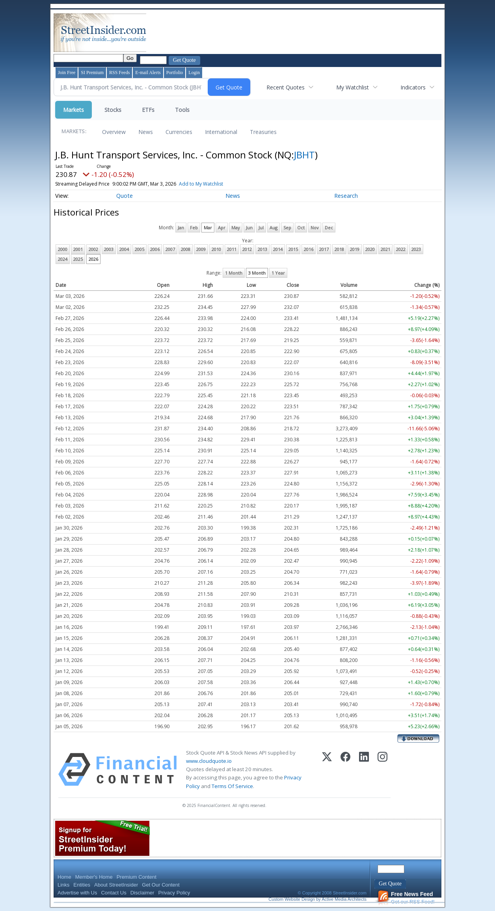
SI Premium (92, 72)
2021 (385, 249)
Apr (221, 228)
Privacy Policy (174, 893)
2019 (354, 249)
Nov (315, 228)
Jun (249, 228)
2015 (293, 249)
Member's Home (94, 877)
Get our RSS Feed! (405, 898)
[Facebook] (345, 769)
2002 (93, 249)
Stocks (112, 109)
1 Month (233, 273)
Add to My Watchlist (214, 183)
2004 (124, 249)
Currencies (179, 132)
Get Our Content (160, 885)
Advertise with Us (77, 893)
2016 (308, 249)
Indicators (413, 87)
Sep (287, 228)
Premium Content (136, 877)
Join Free (66, 72)
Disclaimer (142, 893)
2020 (370, 249)
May (235, 228)
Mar (208, 228)
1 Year (278, 273)
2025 (78, 259)
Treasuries (263, 132)
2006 (155, 249)
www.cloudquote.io (209, 760)
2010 (216, 249)
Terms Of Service (232, 786)
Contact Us (113, 893)
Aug (273, 228)
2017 (324, 249)
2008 (185, 249)
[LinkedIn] (364, 769)
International (221, 132)
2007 (170, 249)
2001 (78, 249)
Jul (261, 228)
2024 (62, 259)
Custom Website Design (291, 899)
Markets (73, 109)
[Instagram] (382, 769)
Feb (194, 228)
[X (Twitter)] (327, 769)
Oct (301, 228)
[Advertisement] (291, 32)
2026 (93, 259)
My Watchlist (352, 87)
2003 (109, 249)
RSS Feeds (119, 72)
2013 (262, 249)
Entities (81, 885)
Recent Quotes (285, 87)
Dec (329, 228)
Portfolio (174, 72)
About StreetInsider (116, 885)
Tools (182, 109)
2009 (201, 249)
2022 (401, 249)
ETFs (148, 109)
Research (346, 195)
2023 (416, 249)
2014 (278, 249)
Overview (114, 132)
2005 (139, 249)
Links (63, 885)
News (145, 132)
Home (64, 877)
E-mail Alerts (147, 72)
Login (194, 72)
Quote (124, 195)
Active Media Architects (344, 899)
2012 (247, 249)
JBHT (304, 154)
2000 (62, 249)
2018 (339, 249)
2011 (231, 249)
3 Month (257, 273)
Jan (181, 228)
